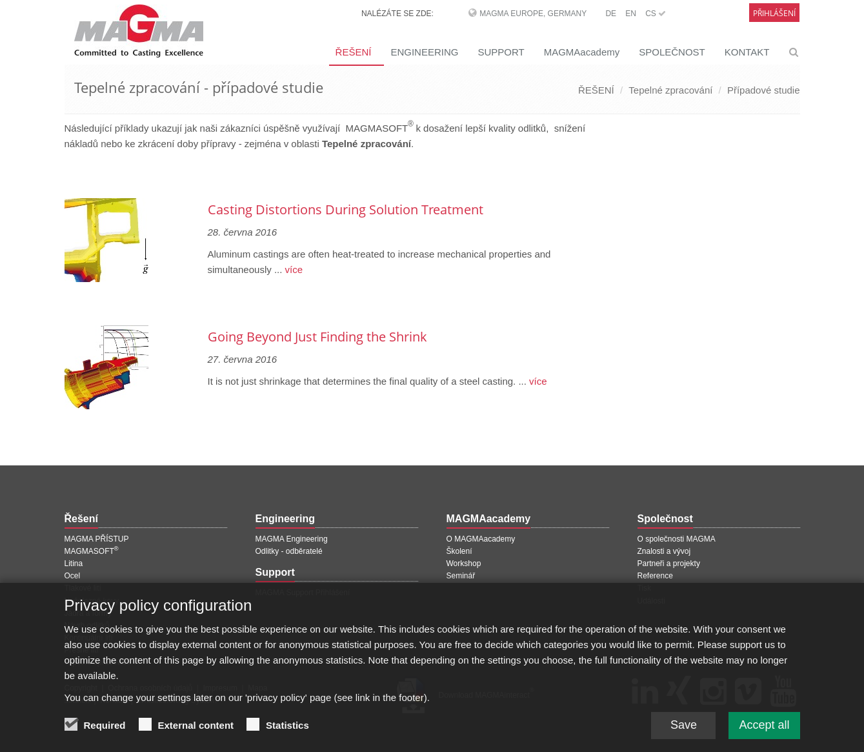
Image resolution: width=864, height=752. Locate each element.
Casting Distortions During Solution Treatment (345, 209)
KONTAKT (747, 51)
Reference (655, 575)
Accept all (764, 729)
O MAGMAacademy (481, 539)
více (292, 269)
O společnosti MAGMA (677, 539)
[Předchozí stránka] (66, 175)
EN (630, 13)
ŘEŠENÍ (354, 51)
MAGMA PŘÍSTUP (97, 539)
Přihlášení (774, 13)
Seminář (461, 575)
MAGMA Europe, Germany (533, 13)
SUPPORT (500, 51)
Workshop (464, 563)
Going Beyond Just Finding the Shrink (317, 336)
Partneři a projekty (669, 563)
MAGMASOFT (92, 551)
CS (655, 13)
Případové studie (763, 90)
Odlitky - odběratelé (289, 551)
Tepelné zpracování (670, 90)
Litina (74, 563)
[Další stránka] (607, 175)
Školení (459, 551)
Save (683, 729)
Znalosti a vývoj (664, 551)
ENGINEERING (424, 51)
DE (610, 13)
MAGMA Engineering (292, 539)
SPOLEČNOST (672, 51)
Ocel (73, 575)
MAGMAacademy (582, 51)
